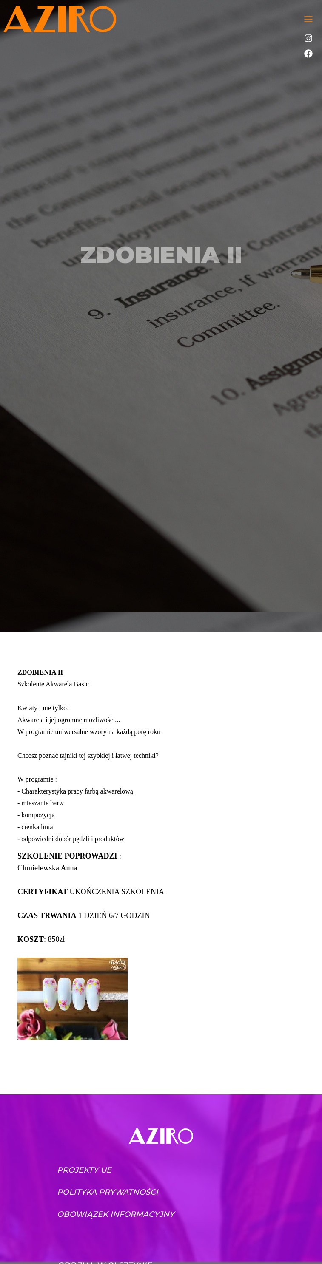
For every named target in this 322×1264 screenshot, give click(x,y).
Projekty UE (84, 1170)
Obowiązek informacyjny (115, 1214)
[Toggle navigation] (308, 19)
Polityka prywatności (107, 1192)
